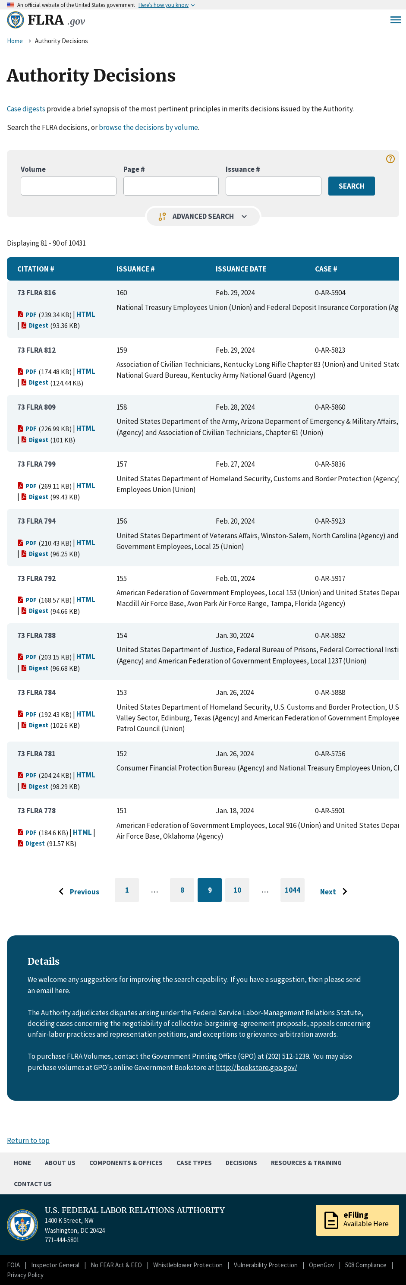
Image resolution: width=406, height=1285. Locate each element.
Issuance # (243, 169)
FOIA (13, 1265)
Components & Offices (126, 1163)
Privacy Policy (25, 1275)
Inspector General (55, 1265)
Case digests (26, 109)
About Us (60, 1163)
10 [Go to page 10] (241, 891)
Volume (33, 169)
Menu (395, 20)
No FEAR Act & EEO (116, 1265)
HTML (85, 314)
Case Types (194, 1163)
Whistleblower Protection (188, 1265)
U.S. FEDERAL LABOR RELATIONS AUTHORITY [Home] (135, 1210)
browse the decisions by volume (148, 127)
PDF (27, 314)
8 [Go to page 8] (187, 891)
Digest (34, 325)
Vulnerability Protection (266, 1265)
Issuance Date (241, 269)
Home (15, 41)
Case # (326, 269)
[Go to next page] (335, 892)
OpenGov (321, 1265)
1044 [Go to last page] (295, 894)
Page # (134, 169)
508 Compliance (366, 1265)
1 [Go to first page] (132, 894)
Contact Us (33, 1184)
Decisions (241, 1163)
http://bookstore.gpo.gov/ (256, 1067)
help (390, 159)
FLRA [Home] (56, 19)
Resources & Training (306, 1163)
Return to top (28, 1140)
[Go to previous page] (77, 892)
